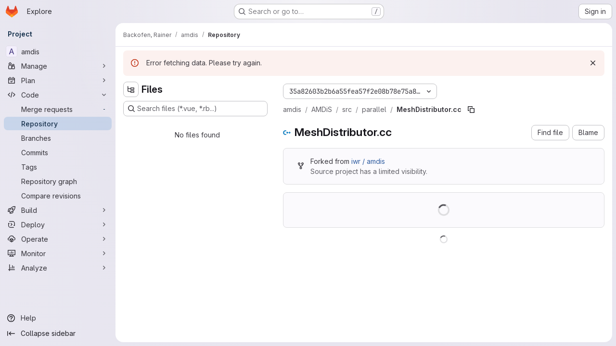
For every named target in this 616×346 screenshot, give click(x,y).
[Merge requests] (58, 109)
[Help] (58, 318)
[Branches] (58, 138)
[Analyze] (58, 267)
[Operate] (58, 239)
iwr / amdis (368, 161)
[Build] (58, 210)
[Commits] (58, 152)
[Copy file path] (471, 109)
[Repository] (58, 123)
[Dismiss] (593, 63)
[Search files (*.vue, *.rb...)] (195, 108)
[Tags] (58, 166)
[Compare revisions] (58, 195)
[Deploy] (58, 224)
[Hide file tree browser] (131, 89)
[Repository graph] (58, 181)
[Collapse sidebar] (58, 333)
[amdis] (58, 51)
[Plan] (58, 80)
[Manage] (58, 66)
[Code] (58, 94)
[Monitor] (58, 253)
